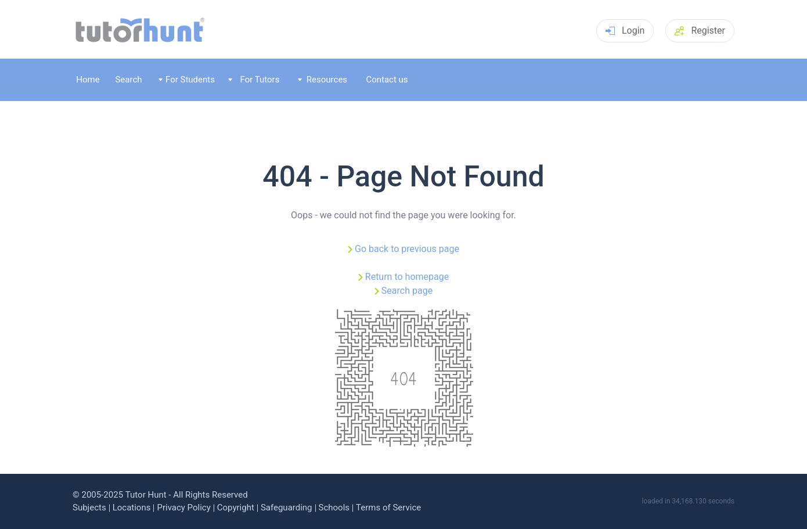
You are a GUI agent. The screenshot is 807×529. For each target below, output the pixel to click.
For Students (186, 79)
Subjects (89, 507)
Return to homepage (407, 276)
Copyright (235, 507)
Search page (407, 290)
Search (128, 79)
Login (625, 30)
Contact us (387, 79)
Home (87, 79)
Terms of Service (388, 507)
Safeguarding (286, 507)
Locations (132, 507)
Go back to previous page (407, 248)
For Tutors (254, 79)
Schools (334, 507)
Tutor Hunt (146, 495)
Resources (323, 79)
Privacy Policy (183, 507)
